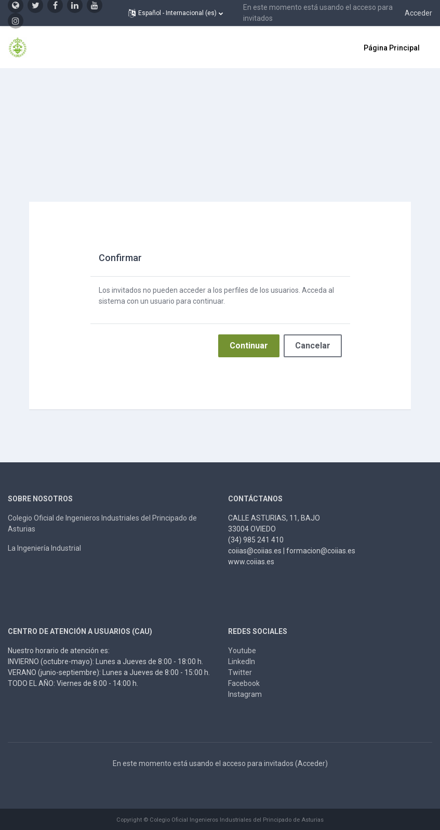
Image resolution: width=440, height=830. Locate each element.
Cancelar (312, 346)
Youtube (242, 650)
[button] (175, 13)
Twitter (240, 672)
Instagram (245, 694)
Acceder (418, 13)
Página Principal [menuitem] (392, 48)
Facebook (244, 683)
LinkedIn (241, 661)
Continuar (249, 346)
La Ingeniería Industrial (44, 548)
